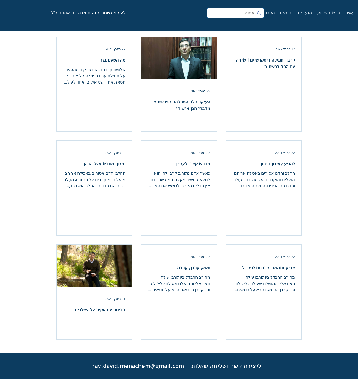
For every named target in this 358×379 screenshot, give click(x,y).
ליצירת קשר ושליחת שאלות (226, 366)
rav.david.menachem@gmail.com (138, 366)
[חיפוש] (236, 13)
